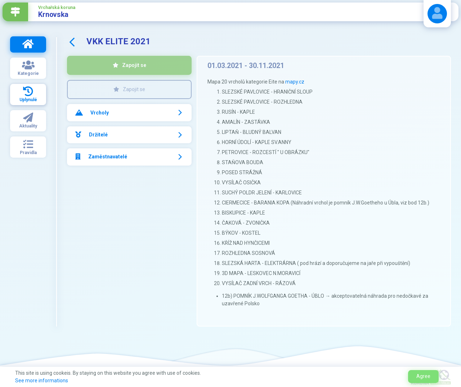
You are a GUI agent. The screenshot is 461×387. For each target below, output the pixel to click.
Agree (423, 376)
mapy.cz (294, 82)
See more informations (41, 380)
